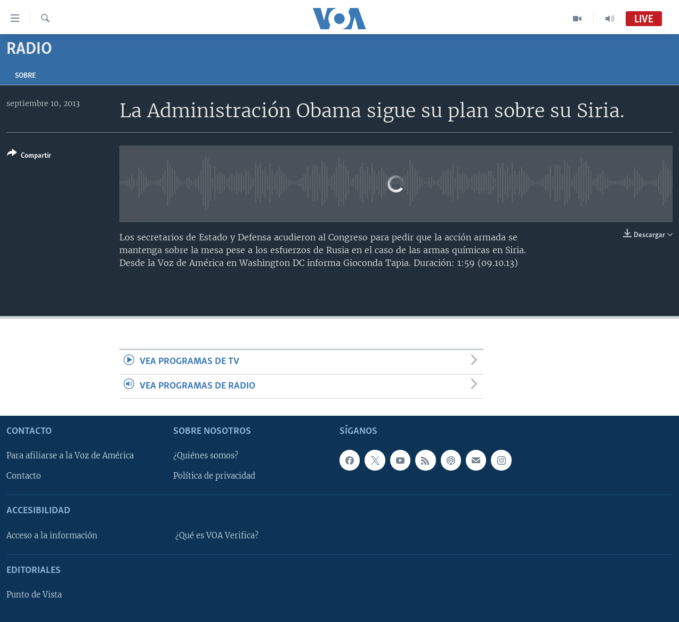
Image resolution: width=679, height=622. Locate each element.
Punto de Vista (34, 595)
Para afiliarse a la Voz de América (70, 456)
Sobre (25, 76)
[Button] (29, 156)
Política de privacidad (214, 476)
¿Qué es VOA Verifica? (216, 535)
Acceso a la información (52, 535)
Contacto (23, 476)
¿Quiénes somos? (205, 456)
